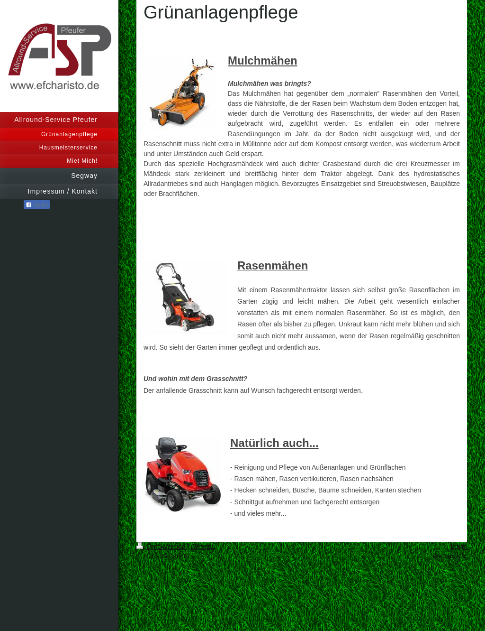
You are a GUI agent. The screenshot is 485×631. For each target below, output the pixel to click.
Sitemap (203, 546)
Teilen (37, 205)
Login (459, 546)
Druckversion (161, 546)
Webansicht (449, 556)
